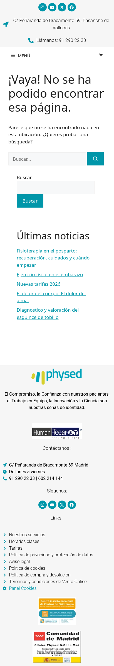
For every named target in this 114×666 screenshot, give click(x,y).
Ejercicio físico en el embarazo (50, 274)
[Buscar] (95, 159)
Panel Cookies (23, 588)
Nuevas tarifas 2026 (38, 284)
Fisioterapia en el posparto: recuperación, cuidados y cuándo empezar (53, 257)
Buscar (24, 177)
